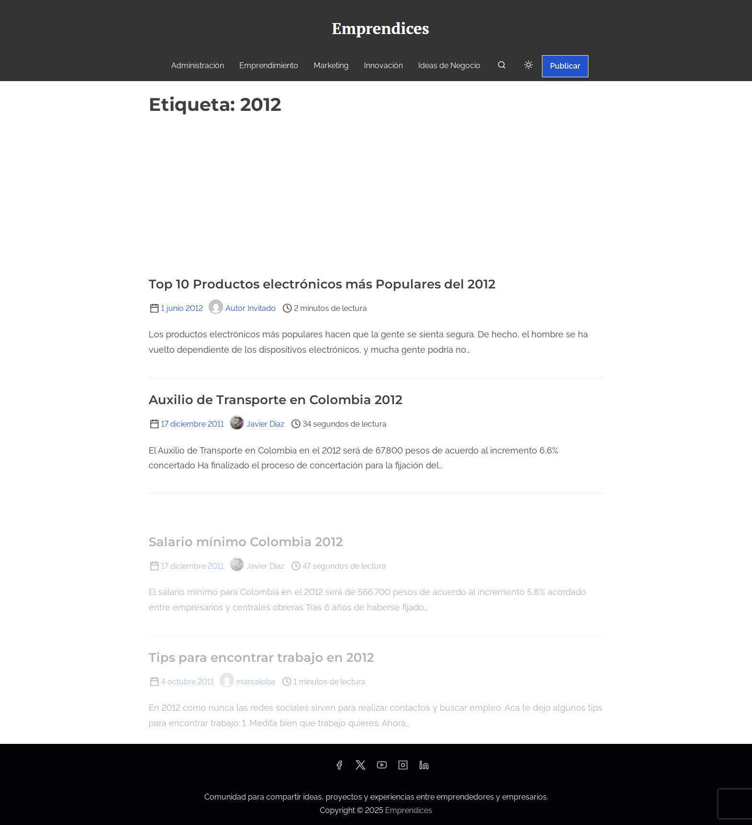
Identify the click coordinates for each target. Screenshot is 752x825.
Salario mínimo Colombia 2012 (246, 542)
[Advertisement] (376, 191)
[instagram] (403, 768)
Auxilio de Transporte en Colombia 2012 (275, 399)
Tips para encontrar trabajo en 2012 (261, 657)
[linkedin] (424, 768)
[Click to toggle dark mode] (528, 65)
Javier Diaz (257, 424)
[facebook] (339, 768)
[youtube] (382, 768)
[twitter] (360, 768)
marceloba (247, 681)
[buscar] (501, 67)
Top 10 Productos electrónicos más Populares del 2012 (322, 284)
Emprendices (408, 810)
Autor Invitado (242, 308)
